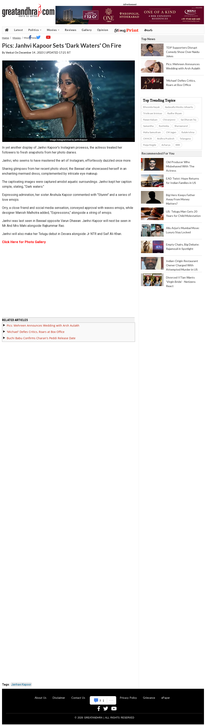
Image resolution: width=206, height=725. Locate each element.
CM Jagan (171, 132)
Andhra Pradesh (165, 138)
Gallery (87, 30)
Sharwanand (181, 126)
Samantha (148, 126)
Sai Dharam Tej (188, 119)
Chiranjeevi (169, 119)
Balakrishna (188, 132)
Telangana (185, 138)
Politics (35, 30)
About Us (40, 695)
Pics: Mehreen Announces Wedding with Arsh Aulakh (43, 323)
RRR (178, 145)
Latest (18, 30)
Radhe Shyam (174, 113)
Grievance (149, 695)
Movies (53, 30)
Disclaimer (59, 695)
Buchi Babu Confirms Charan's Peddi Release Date (41, 336)
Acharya (166, 145)
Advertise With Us (102, 695)
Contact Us (78, 695)
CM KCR (147, 138)
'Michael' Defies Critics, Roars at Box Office (35, 329)
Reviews (70, 30)
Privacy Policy (128, 695)
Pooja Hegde (149, 145)
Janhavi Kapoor (21, 682)
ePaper (165, 695)
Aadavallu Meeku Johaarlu (179, 107)
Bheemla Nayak (151, 107)
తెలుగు (148, 30)
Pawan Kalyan (150, 119)
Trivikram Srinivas (152, 113)
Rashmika (164, 126)
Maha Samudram (152, 132)
